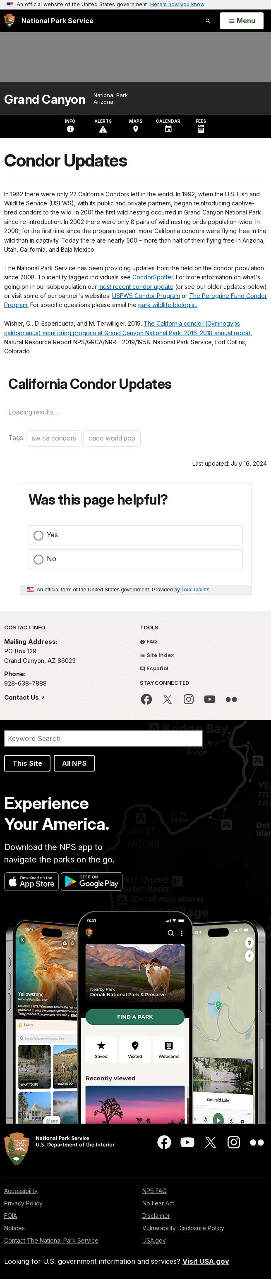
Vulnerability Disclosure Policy (183, 1227)
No (51, 559)
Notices (14, 1227)
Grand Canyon (44, 99)
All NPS (74, 763)
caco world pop (112, 438)
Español (154, 668)
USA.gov (154, 1240)
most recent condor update (135, 286)
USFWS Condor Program (146, 295)
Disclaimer (156, 1215)
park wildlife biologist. (167, 304)
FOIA (10, 1215)
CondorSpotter (152, 277)
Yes (52, 535)
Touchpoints (195, 589)
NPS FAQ (154, 1190)
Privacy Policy (23, 1203)
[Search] (103, 738)
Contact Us (22, 697)
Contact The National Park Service (51, 1240)
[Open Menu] (242, 21)
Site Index (157, 655)
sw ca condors (54, 438)
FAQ (148, 641)
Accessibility (21, 1190)
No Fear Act (158, 1203)
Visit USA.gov (205, 1261)
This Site (27, 763)
